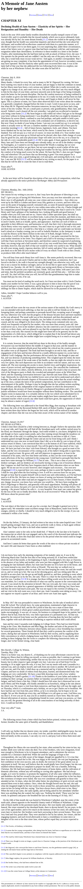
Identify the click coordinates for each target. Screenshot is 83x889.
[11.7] (36, 460)
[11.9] (24, 579)
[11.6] (32, 401)
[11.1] (45, 39)
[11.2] (23, 113)
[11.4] (35, 140)
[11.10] (32, 676)
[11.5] (23, 159)
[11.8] (12, 470)
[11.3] (19, 128)
